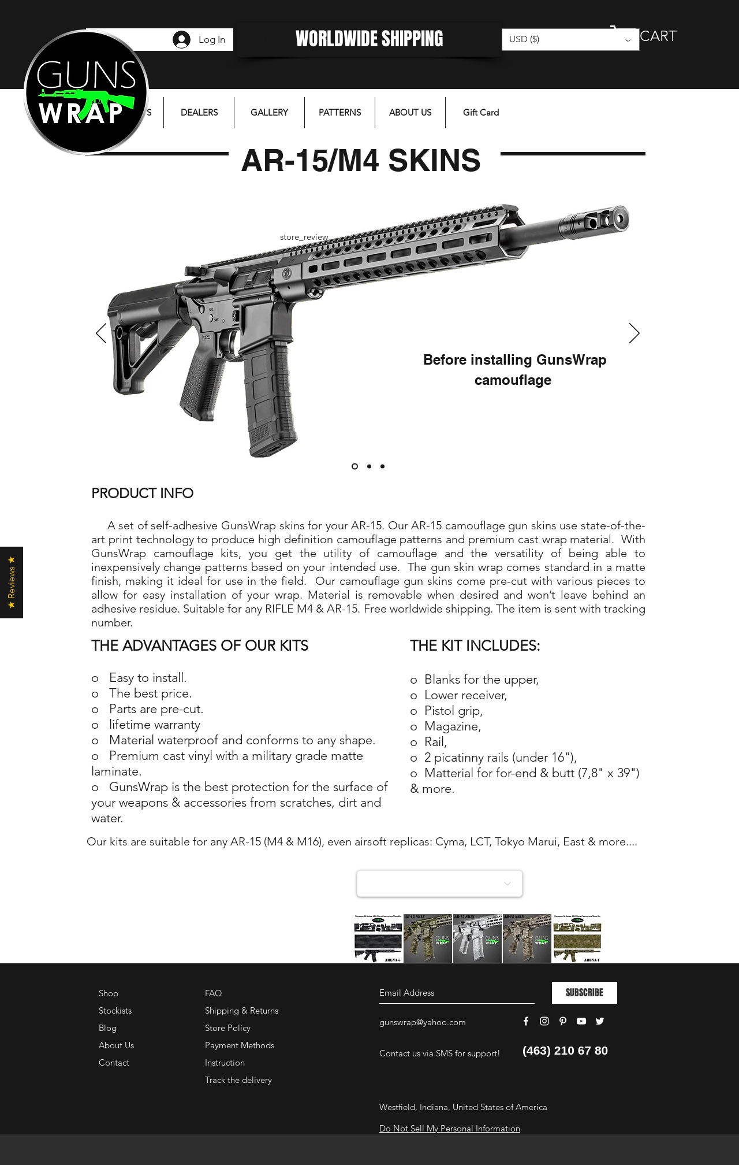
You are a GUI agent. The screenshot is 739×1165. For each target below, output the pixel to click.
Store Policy (228, 1027)
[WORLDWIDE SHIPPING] (369, 40)
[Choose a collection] (439, 883)
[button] (655, 35)
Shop (108, 993)
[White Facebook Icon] (526, 1021)
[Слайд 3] (382, 467)
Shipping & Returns (241, 1010)
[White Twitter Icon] (600, 1021)
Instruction (225, 1062)
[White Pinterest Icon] (563, 1021)
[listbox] (571, 39)
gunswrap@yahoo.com (422, 1021)
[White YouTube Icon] (581, 1021)
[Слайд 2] (369, 467)
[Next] (634, 334)
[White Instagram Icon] (544, 1021)
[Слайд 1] (355, 466)
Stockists (115, 1010)
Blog (108, 1027)
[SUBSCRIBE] (584, 993)
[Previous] (101, 334)
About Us (116, 1045)
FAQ (213, 993)
